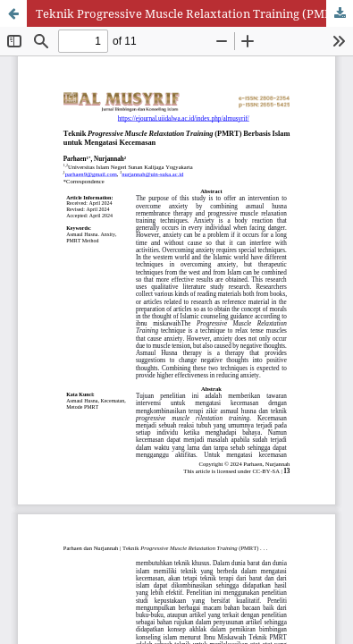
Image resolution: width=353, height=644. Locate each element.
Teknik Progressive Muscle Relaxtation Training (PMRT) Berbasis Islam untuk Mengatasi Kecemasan (194, 13)
